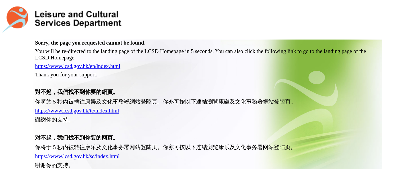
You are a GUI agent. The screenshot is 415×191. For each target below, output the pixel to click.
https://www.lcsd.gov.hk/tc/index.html (77, 97)
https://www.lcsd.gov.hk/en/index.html (77, 53)
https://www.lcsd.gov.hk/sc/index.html (77, 143)
